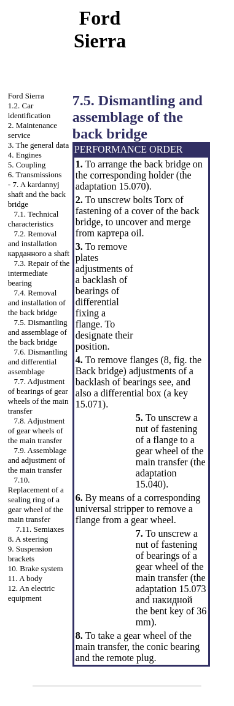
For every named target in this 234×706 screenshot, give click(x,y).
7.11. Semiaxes (40, 529)
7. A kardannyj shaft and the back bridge (37, 194)
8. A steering (28, 539)
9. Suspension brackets (30, 553)
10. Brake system (35, 568)
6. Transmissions (34, 174)
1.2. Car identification (29, 110)
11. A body (25, 578)
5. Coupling (26, 164)
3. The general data (38, 145)
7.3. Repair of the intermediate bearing (38, 273)
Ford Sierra (26, 95)
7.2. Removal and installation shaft (38, 243)
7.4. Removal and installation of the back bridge (37, 302)
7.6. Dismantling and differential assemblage (38, 361)
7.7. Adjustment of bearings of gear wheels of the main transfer (38, 396)
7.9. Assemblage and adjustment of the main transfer (37, 460)
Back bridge (99, 371)
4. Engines (25, 154)
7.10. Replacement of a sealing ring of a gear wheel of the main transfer (36, 499)
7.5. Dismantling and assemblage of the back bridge (38, 332)
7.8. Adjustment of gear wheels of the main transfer (36, 430)
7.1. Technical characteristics (33, 218)
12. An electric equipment (31, 593)
